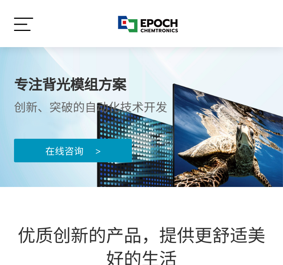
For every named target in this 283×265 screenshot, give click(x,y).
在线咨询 (73, 150)
